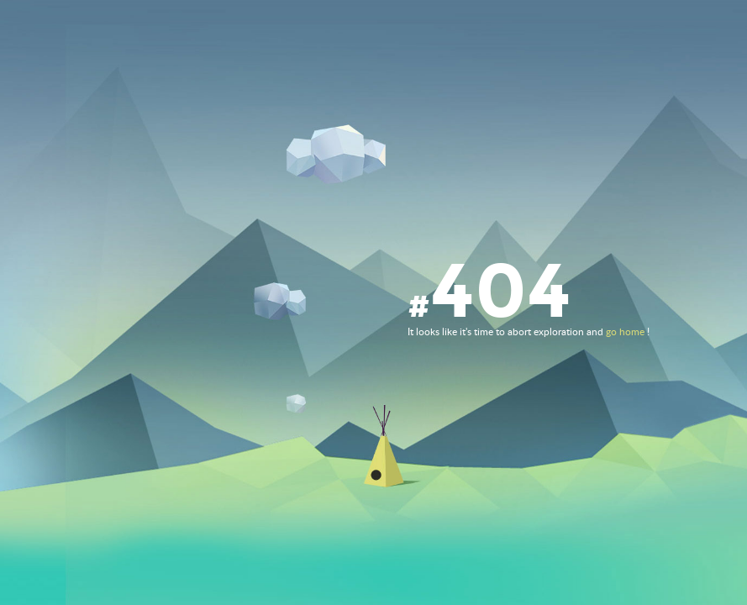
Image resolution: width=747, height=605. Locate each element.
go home (625, 332)
